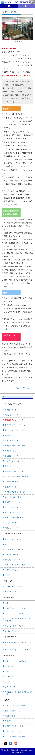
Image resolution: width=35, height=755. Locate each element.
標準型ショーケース (12, 410)
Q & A (7, 671)
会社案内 (8, 721)
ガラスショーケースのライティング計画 (18, 693)
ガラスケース (10, 544)
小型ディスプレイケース (14, 570)
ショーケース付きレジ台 (14, 497)
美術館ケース (10, 435)
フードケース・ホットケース (16, 613)
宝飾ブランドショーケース (15, 425)
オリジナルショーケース (14, 471)
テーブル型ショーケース (14, 518)
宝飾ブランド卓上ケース (14, 560)
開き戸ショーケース (12, 502)
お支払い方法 (10, 716)
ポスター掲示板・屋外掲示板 (16, 446)
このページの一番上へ (23, 388)
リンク (7, 682)
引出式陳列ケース (11, 456)
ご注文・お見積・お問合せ (15, 706)
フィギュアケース (11, 575)
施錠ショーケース (11, 603)
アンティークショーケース (15, 512)
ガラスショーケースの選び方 (16, 661)
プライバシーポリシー (13, 731)
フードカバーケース (12, 555)
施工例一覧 (9, 666)
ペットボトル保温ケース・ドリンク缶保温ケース (18, 620)
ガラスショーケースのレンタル (16, 650)
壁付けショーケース (12, 487)
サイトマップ (10, 687)
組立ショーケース (11, 482)
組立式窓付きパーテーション (16, 608)
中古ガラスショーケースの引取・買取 (18, 643)
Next (30, 28)
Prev (4, 28)
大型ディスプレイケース (14, 430)
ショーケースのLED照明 (14, 587)
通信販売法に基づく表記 (14, 726)
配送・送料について (12, 711)
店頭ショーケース (11, 466)
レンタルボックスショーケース (16, 476)
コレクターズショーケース (15, 549)
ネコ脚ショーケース (12, 523)
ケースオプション (11, 592)
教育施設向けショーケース (15, 492)
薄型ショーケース (11, 528)
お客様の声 (9, 677)
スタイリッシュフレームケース (16, 461)
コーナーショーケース (13, 507)
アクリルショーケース (13, 539)
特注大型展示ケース (12, 440)
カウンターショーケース (14, 451)
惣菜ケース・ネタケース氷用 (16, 565)
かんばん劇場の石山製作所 (15, 736)
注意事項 (6, 109)
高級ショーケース (11, 415)
